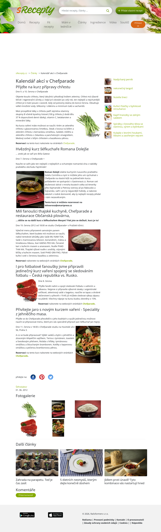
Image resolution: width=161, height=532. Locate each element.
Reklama (87, 519)
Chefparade (68, 143)
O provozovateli (135, 519)
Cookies (123, 522)
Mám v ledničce (66, 24)
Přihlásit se (138, 24)
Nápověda (137, 522)
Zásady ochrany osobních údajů (100, 522)
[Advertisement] (81, 50)
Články (82, 22)
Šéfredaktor (21, 386)
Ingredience (98, 22)
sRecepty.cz (21, 73)
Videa (113, 22)
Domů (22, 22)
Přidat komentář (26, 495)
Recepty (34, 22)
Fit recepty (49, 24)
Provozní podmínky (104, 519)
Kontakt (121, 519)
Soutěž (124, 22)
